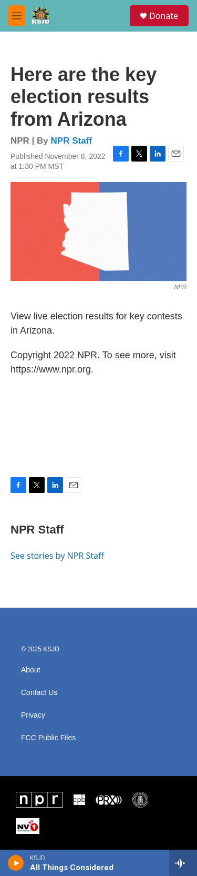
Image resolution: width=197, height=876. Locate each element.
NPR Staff (71, 141)
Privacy (33, 715)
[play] (16, 863)
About (30, 670)
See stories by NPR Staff (57, 555)
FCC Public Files (48, 738)
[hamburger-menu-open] (16, 15)
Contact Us (39, 693)
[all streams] (183, 863)
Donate (163, 16)
